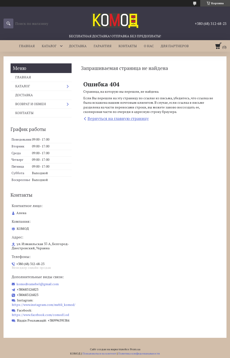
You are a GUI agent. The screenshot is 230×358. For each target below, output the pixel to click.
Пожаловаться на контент (99, 353)
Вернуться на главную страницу (118, 118)
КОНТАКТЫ (128, 46)
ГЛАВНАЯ (27, 46)
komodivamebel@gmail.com (37, 284)
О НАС (149, 46)
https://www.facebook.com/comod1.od (40, 314)
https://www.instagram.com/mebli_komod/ (43, 304)
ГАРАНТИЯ (102, 46)
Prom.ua (135, 349)
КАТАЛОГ (49, 46)
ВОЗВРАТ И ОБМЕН (30, 104)
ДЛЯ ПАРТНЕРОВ (175, 46)
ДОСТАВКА (78, 46)
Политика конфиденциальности (139, 353)
